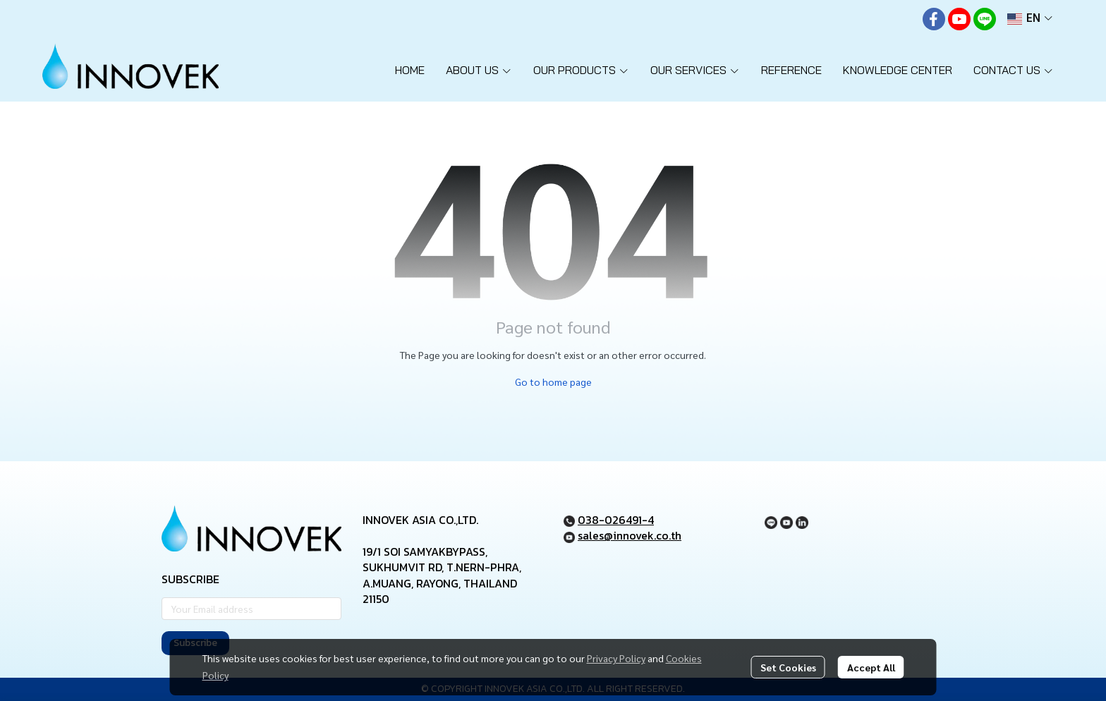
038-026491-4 (616, 519)
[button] (1030, 19)
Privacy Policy (616, 658)
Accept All (871, 667)
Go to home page (553, 381)
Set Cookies (788, 667)
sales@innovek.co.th (629, 535)
